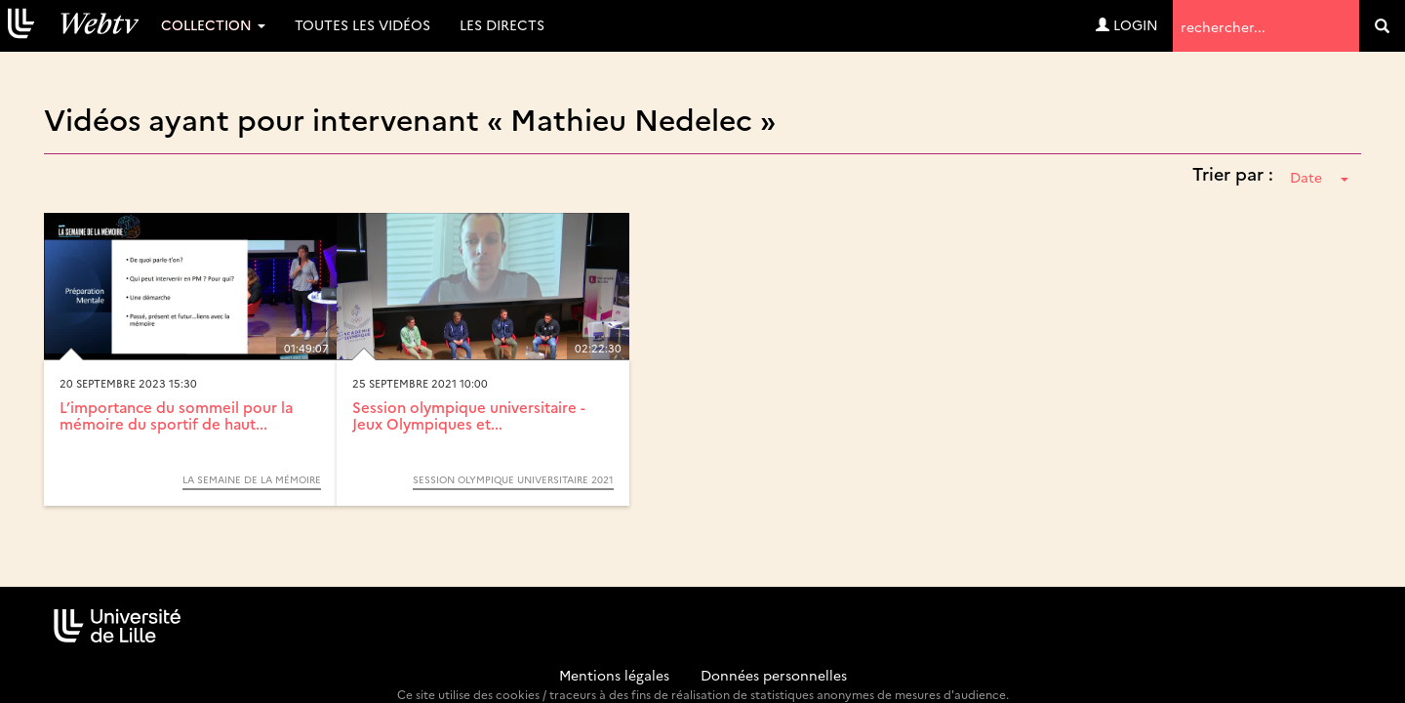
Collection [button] (213, 24)
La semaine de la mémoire (251, 479)
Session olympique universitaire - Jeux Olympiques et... (468, 415)
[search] (1382, 26)
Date (1319, 176)
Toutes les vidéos (362, 24)
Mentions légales (614, 674)
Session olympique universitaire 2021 (513, 479)
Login (1127, 24)
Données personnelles (774, 674)
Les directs (502, 24)
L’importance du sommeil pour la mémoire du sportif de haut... (176, 415)
